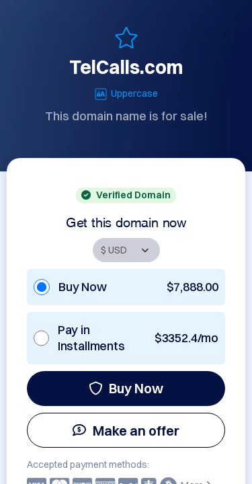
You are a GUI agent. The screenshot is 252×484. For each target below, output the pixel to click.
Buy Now (126, 388)
